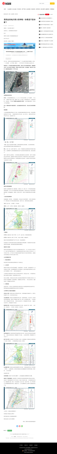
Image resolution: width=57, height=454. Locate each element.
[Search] (44, 3)
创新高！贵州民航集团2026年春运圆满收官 (46, 31)
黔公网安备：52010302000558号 (28, 450)
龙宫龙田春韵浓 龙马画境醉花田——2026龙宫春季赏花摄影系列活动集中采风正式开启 (46, 18)
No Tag (10, 430)
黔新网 (15, 436)
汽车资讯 (19, 9)
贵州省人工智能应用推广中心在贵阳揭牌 (46, 41)
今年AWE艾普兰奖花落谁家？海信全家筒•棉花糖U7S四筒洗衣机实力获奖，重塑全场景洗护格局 (46, 22)
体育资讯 (38, 9)
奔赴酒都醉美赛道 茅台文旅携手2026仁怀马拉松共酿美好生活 (46, 35)
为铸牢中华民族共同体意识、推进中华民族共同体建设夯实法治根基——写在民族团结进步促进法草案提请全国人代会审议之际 (46, 25)
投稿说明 (31, 445)
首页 (5, 9)
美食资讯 (33, 9)
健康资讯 (47, 9)
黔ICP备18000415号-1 (28, 449)
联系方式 (26, 445)
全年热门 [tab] (51, 14)
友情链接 (35, 445)
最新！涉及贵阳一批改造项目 (45, 27)
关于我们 (21, 445)
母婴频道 (52, 9)
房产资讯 (24, 9)
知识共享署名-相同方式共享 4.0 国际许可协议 (19, 434)
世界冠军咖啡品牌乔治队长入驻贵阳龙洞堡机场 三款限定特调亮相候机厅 (46, 44)
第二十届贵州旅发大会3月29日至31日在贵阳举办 (46, 47)
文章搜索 (52, 3)
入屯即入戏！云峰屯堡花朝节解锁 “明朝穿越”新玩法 (46, 38)
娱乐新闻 (28, 9)
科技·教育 (43, 9)
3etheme (31, 452)
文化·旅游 (14, 9)
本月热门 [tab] (47, 14)
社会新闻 (10, 9)
